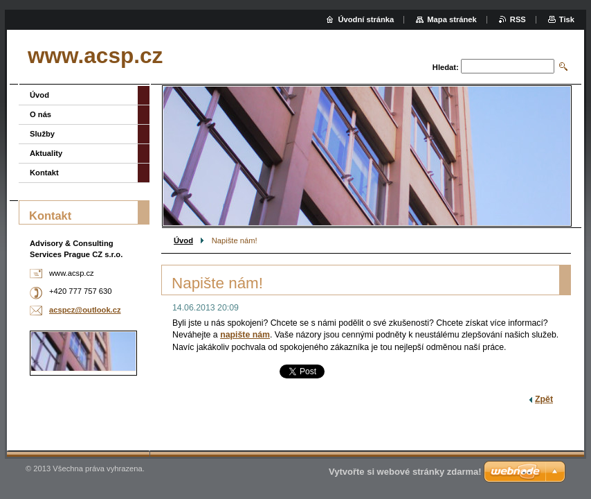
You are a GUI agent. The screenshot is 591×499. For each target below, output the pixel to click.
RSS (518, 19)
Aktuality (46, 153)
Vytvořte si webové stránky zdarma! (405, 471)
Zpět (544, 399)
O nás (40, 114)
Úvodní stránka (366, 19)
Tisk (566, 19)
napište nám (245, 335)
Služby (42, 134)
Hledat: (446, 67)
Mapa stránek (452, 19)
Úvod (183, 240)
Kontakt (44, 172)
